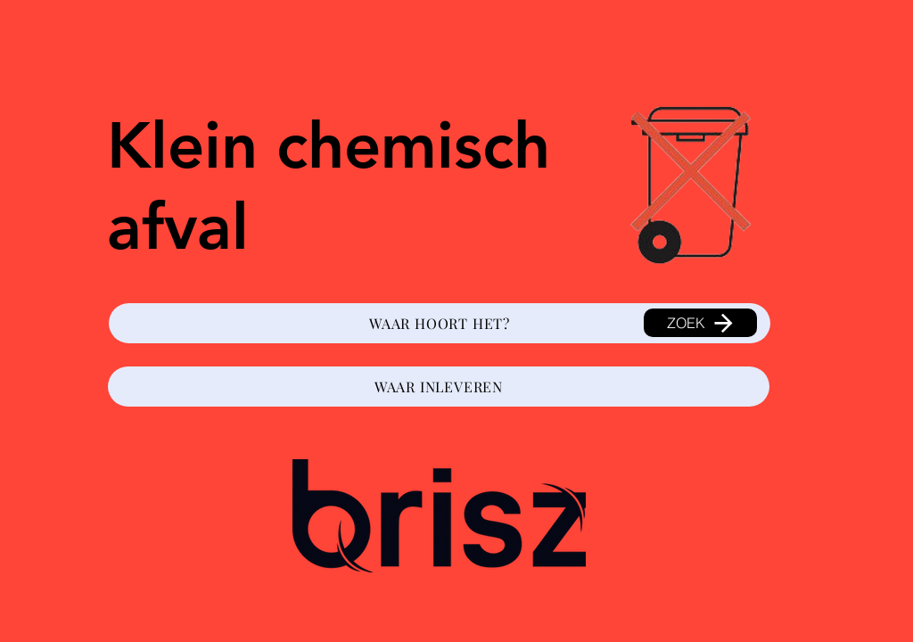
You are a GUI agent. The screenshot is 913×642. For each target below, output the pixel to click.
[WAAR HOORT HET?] (439, 323)
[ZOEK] (700, 323)
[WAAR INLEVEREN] (438, 386)
